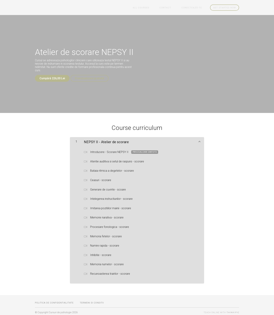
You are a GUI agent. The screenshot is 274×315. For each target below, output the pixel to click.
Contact (171, 7)
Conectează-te (193, 7)
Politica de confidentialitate (54, 300)
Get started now (224, 7)
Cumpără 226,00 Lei (52, 78)
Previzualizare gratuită (91, 78)
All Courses (150, 7)
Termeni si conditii (92, 300)
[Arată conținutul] (199, 139)
